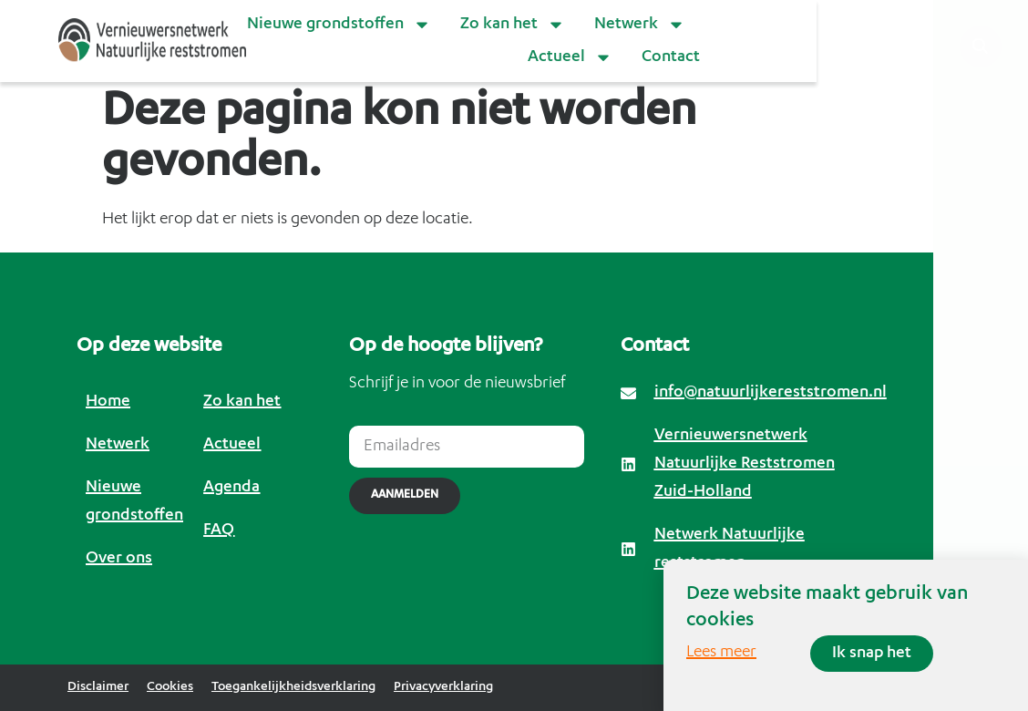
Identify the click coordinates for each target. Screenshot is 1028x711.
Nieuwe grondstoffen (339, 24)
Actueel (570, 57)
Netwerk (639, 24)
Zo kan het (512, 24)
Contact (671, 57)
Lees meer (721, 653)
